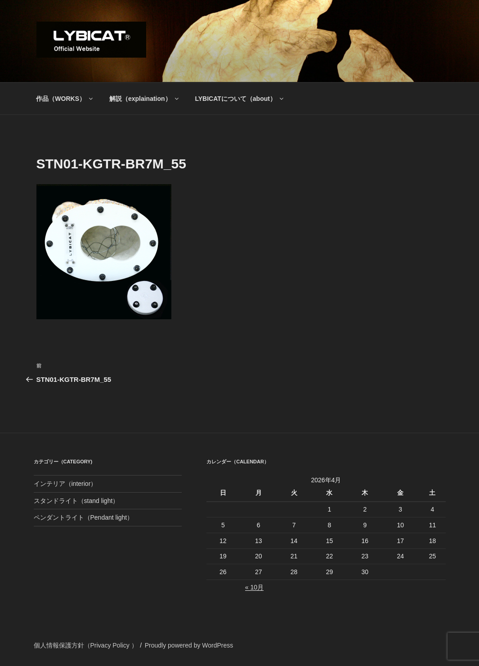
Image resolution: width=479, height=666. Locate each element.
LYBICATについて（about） (239, 98)
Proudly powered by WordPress (189, 645)
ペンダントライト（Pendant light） (84, 517)
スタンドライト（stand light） (76, 500)
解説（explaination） (144, 98)
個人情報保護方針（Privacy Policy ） (86, 645)
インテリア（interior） (65, 483)
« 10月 (254, 587)
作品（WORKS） (65, 98)
